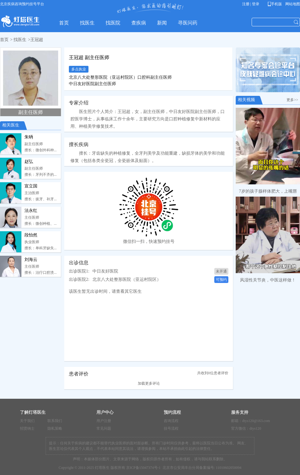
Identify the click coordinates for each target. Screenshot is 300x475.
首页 (4, 39)
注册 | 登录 (250, 4)
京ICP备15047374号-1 (143, 468)
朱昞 (28, 137)
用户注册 (103, 421)
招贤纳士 (27, 428)
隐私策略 (54, 428)
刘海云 (30, 259)
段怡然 (30, 235)
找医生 (19, 39)
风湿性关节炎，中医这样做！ (268, 280)
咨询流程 (171, 421)
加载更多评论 (149, 383)
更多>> (293, 100)
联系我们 (54, 421)
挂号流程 (171, 428)
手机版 (276, 4)
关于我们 (27, 421)
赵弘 (28, 161)
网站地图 (292, 4)
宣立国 (30, 186)
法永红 (30, 210)
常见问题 (103, 428)
